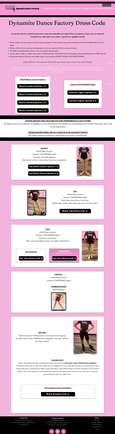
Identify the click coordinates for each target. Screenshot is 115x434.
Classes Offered (96, 422)
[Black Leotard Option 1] (32, 86)
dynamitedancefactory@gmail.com (23, 422)
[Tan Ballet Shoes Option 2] (43, 173)
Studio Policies (97, 424)
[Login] (106, 5)
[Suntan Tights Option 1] (82, 92)
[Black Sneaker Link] (58, 394)
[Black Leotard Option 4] (32, 110)
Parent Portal (96, 427)
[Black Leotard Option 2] (32, 94)
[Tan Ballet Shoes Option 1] (43, 167)
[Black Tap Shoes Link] (75, 211)
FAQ (96, 429)
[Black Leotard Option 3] (32, 102)
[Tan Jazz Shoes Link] (31, 258)
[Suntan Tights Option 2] (82, 101)
